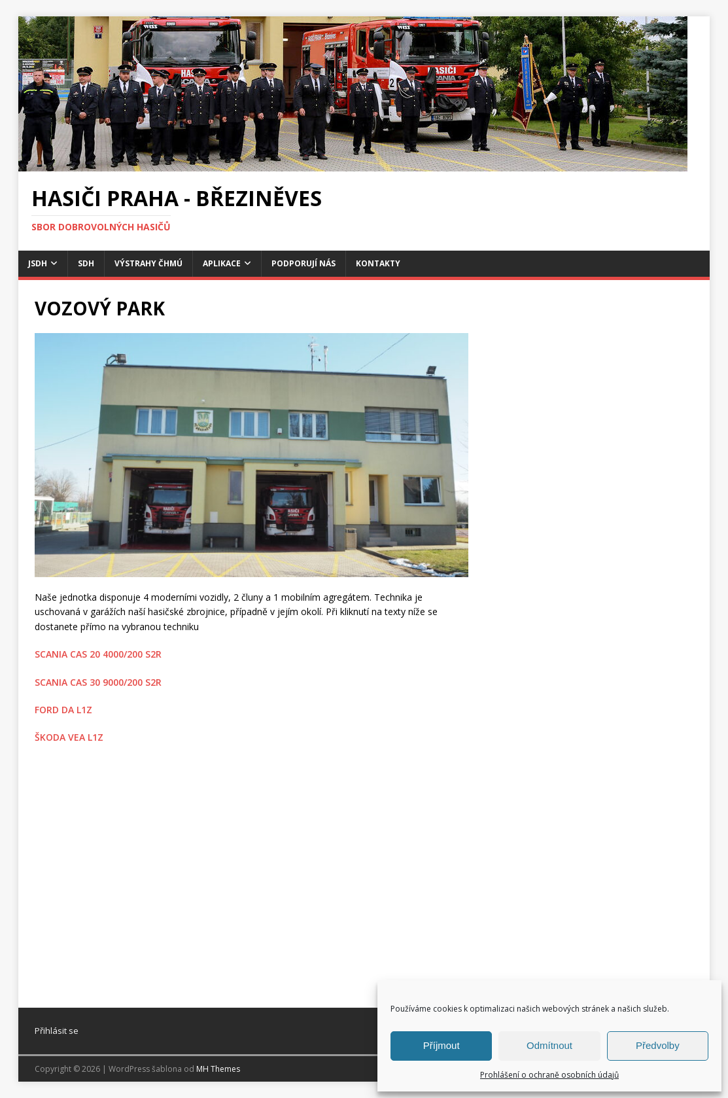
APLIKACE (222, 263)
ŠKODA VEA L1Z (69, 737)
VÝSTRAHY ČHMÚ (148, 263)
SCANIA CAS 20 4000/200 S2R (98, 654)
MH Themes (218, 1068)
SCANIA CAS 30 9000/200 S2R (98, 682)
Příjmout (441, 1045)
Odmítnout (549, 1045)
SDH (86, 263)
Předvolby (658, 1045)
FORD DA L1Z (63, 709)
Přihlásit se (56, 1030)
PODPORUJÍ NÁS (303, 263)
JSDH (37, 263)
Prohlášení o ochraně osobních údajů (549, 1074)
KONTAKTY (378, 263)
